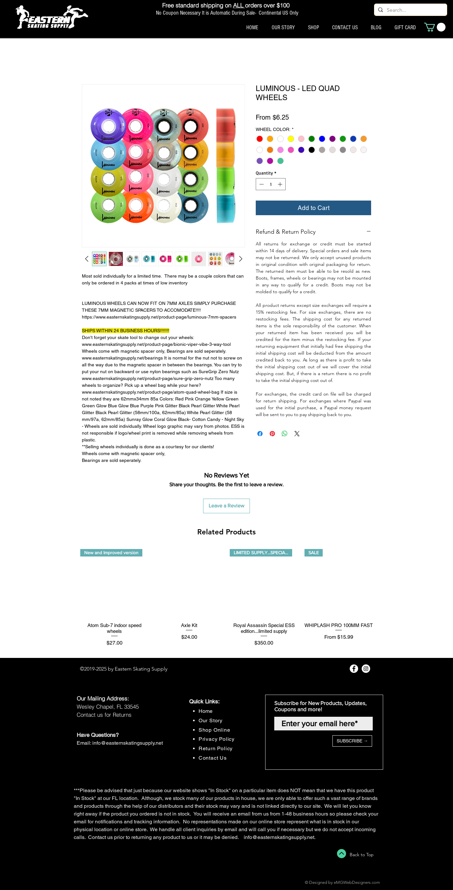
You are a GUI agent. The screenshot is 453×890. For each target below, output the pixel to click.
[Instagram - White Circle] (366, 668)
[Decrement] (261, 184)
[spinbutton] (271, 184)
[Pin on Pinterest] (272, 434)
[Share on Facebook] (260, 434)
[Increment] (281, 184)
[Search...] (410, 10)
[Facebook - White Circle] (354, 668)
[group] (226, 601)
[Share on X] (297, 434)
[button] (435, 27)
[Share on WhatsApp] (285, 434)
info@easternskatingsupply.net (127, 743)
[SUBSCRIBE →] (352, 741)
